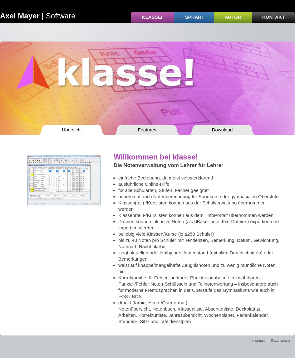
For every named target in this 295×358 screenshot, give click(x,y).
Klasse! (152, 17)
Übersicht (71, 129)
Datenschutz (280, 340)
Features (147, 129)
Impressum (259, 340)
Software (38, 16)
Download (222, 129)
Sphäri (194, 17)
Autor (232, 17)
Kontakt (273, 17)
